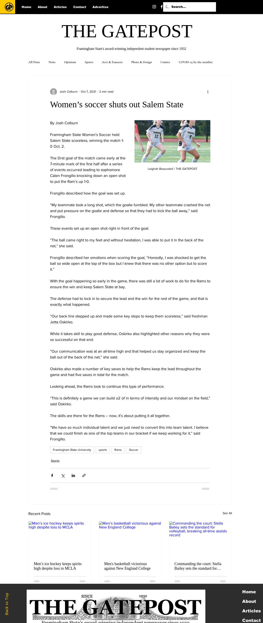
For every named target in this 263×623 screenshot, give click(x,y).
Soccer (133, 449)
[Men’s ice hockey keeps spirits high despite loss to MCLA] (60, 538)
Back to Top (7, 604)
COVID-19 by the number (196, 62)
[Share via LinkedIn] (73, 475)
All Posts (34, 62)
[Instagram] (154, 6)
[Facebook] (161, 6)
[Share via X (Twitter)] (63, 475)
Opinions (70, 62)
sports (103, 449)
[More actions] (207, 91)
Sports (89, 62)
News (52, 62)
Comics (165, 62)
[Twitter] (169, 6)
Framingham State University (72, 449)
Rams (118, 449)
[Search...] (189, 7)
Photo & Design (141, 62)
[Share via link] (84, 475)
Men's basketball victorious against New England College (127, 566)
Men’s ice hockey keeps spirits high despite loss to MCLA (58, 566)
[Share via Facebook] (52, 475)
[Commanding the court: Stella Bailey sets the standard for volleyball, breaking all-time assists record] (200, 538)
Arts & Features (112, 62)
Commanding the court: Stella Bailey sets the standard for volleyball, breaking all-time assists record (197, 566)
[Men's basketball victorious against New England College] (130, 538)
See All (227, 513)
